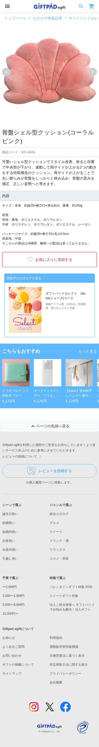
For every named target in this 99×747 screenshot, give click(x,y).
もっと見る (87, 351)
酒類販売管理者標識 (64, 647)
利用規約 (56, 638)
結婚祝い (8, 523)
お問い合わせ (11, 655)
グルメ (54, 523)
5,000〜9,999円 (13, 605)
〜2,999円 (9, 587)
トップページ (15, 18)
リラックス (57, 549)
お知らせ (8, 638)
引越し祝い (10, 558)
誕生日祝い (10, 514)
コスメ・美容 (59, 558)
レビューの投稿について (23, 457)
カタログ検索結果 (47, 18)
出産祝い (8, 541)
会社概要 (56, 682)
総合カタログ (59, 514)
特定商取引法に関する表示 (69, 664)
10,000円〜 (10, 614)
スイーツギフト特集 (64, 596)
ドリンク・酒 (59, 541)
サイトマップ (11, 673)
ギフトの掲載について (18, 664)
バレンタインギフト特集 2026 (71, 587)
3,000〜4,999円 (13, 596)
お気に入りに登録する (49, 259)
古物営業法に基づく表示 (67, 655)
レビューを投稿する (49, 471)
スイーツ (56, 532)
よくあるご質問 (13, 647)
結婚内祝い (10, 532)
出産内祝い (10, 549)
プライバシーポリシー (65, 673)
